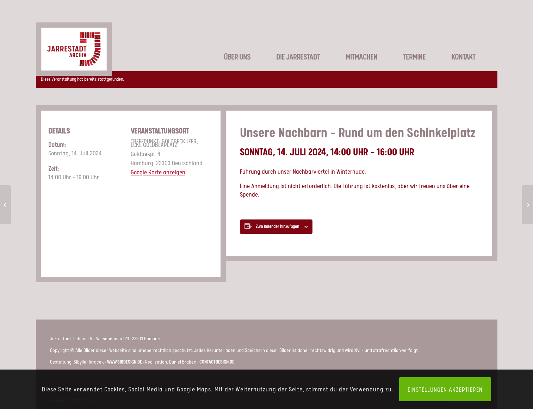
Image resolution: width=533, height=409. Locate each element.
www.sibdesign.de (124, 362)
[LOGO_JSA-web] (74, 40)
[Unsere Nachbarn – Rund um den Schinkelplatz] (5, 204)
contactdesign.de (216, 362)
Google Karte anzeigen (158, 172)
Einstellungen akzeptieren (445, 389)
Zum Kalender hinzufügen (277, 226)
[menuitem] (229, 45)
